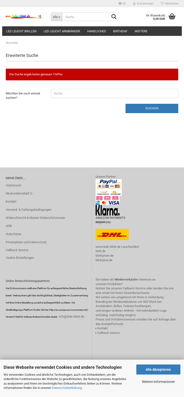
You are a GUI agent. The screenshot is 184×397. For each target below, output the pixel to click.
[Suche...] (56, 16)
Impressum (13, 185)
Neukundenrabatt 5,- (19, 193)
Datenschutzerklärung (67, 388)
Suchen (152, 108)
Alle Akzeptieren (158, 369)
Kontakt (11, 201)
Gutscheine (13, 234)
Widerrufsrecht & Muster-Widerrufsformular (35, 218)
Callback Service (17, 250)
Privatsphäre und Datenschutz (26, 242)
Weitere (141, 31)
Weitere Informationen (158, 382)
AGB (9, 226)
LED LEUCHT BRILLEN (21, 31)
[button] (122, 3)
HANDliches (96, 31)
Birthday (120, 31)
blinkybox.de (104, 260)
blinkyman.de (105, 255)
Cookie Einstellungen (20, 257)
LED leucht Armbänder (62, 31)
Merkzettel (169, 3)
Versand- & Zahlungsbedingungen (29, 209)
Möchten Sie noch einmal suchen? (23, 96)
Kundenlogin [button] (143, 3)
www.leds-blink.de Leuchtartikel (117, 246)
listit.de (100, 251)
